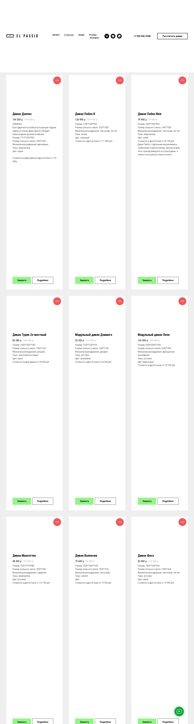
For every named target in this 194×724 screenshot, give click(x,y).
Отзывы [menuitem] (93, 35)
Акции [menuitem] (81, 35)
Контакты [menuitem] (94, 38)
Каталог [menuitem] (56, 35)
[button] (172, 36)
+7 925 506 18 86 (18, 661)
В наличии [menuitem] (69, 35)
